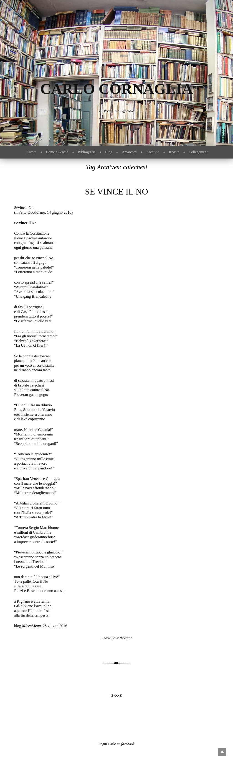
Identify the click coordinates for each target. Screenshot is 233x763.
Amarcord (129, 152)
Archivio (152, 152)
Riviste (174, 152)
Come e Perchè (57, 152)
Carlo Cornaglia (116, 88)
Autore (31, 152)
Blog (108, 152)
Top (222, 752)
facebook (127, 744)
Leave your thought (116, 638)
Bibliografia (87, 152)
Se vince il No (116, 191)
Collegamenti (199, 152)
